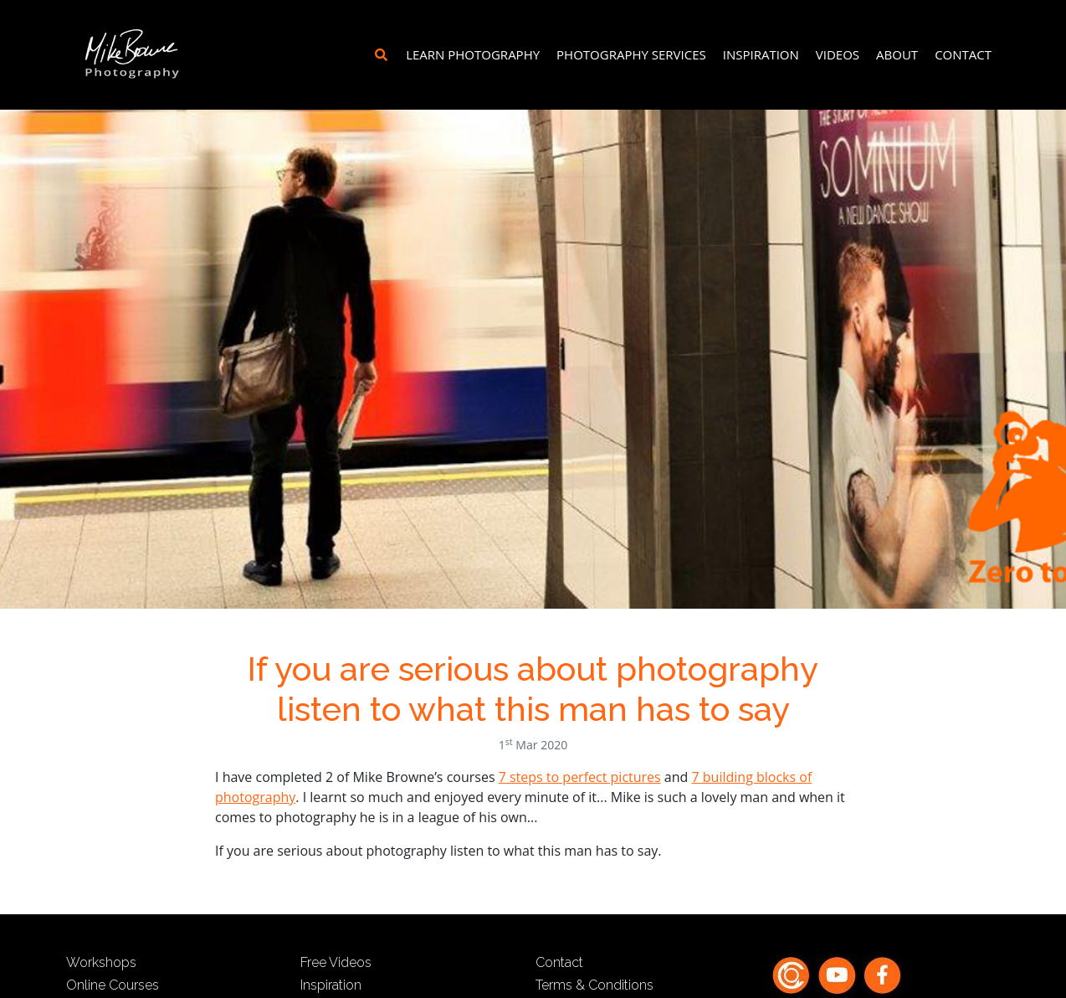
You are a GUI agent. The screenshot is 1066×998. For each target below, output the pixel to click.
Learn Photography (473, 54)
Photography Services (631, 54)
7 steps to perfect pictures (580, 777)
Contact (963, 54)
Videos (837, 54)
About (897, 54)
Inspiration (761, 54)
